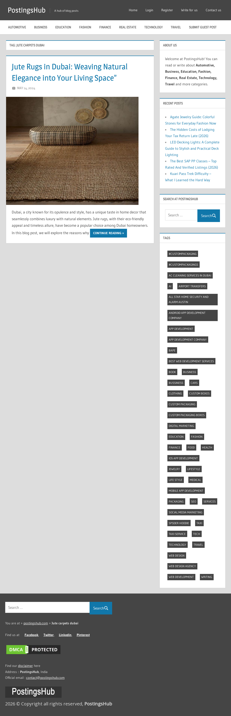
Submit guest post (203, 27)
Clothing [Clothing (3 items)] (175, 393)
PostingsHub (27, 10)
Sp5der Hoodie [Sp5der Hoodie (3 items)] (179, 523)
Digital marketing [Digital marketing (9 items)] (181, 426)
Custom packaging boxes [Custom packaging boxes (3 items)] (187, 415)
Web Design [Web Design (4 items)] (177, 555)
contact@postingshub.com (45, 677)
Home (133, 10)
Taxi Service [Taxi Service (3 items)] (177, 534)
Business (40, 27)
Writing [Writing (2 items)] (206, 577)
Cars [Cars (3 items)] (194, 383)
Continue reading (107, 233)
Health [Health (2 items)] (207, 447)
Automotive (17, 27)
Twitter (49, 635)
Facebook (31, 635)
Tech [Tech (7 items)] (196, 534)
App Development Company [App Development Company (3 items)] (188, 339)
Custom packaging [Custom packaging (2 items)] (182, 404)
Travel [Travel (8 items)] (198, 544)
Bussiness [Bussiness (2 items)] (176, 383)
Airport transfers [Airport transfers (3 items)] (192, 286)
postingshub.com (35, 623)
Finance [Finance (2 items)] (174, 447)
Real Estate (127, 27)
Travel (176, 27)
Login (149, 10)
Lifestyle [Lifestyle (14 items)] (193, 469)
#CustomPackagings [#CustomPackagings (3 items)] (183, 264)
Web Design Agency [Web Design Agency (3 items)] (182, 566)
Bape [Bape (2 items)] (172, 350)
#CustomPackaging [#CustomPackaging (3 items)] (182, 254)
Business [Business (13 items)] (189, 372)
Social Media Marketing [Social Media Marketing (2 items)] (185, 512)
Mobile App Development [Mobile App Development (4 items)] (186, 490)
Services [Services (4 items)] (209, 501)
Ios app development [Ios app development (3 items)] (183, 458)
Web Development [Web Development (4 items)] (181, 577)
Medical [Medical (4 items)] (195, 480)
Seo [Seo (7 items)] (193, 501)
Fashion (85, 27)
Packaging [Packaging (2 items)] (176, 501)
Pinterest (83, 635)
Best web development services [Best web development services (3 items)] (191, 361)
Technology (153, 27)
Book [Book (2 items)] (172, 372)
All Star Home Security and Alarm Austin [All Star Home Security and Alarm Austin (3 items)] (188, 299)
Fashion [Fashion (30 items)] (197, 436)
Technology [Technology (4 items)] (177, 544)
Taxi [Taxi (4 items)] (199, 523)
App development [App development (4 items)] (181, 329)
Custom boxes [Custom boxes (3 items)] (199, 393)
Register (167, 10)
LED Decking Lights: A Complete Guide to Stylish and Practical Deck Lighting (192, 148)
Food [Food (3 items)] (191, 447)
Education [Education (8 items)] (176, 436)
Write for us (189, 10)
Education (63, 27)
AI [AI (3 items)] (170, 286)
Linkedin (65, 635)
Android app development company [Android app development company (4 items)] (187, 315)
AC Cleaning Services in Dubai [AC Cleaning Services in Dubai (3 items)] (190, 275)
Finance (105, 27)
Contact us (213, 10)
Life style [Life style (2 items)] (175, 480)
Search (208, 215)
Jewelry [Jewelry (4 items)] (174, 469)
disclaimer (25, 666)
